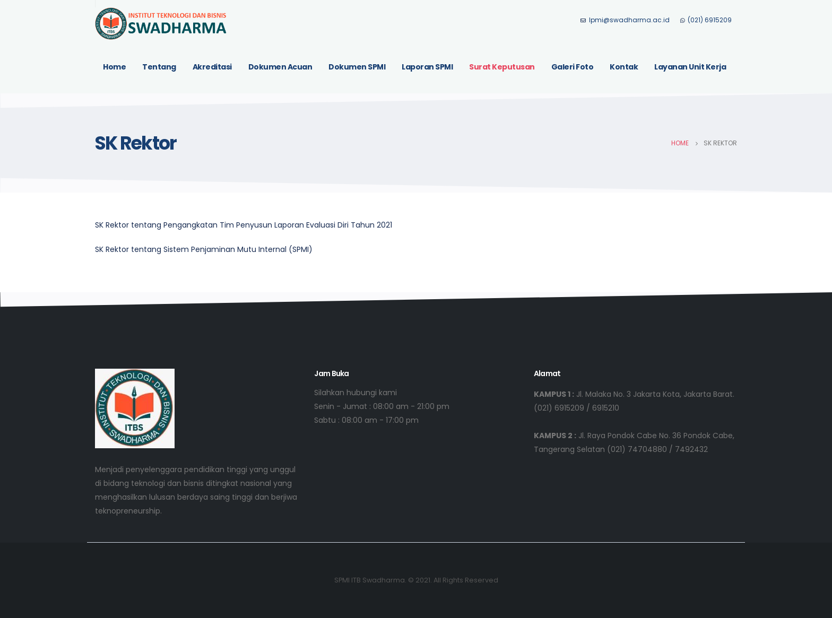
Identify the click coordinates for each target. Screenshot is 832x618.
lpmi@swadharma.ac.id (625, 19)
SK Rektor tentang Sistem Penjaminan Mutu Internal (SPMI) (204, 249)
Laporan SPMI (427, 67)
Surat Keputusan (502, 67)
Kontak (624, 67)
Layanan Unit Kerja (690, 67)
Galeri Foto (572, 67)
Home (114, 67)
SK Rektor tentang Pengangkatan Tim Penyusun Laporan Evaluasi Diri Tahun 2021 (243, 225)
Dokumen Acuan (280, 67)
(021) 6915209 (706, 19)
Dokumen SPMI (356, 67)
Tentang (159, 67)
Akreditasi (212, 67)
